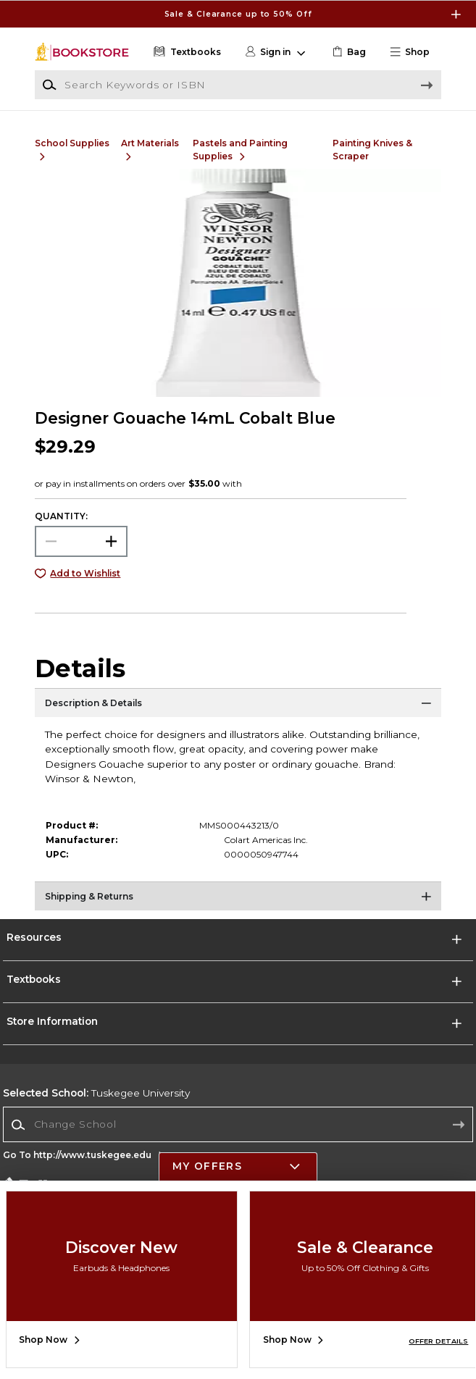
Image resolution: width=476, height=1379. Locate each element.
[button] (414, 52)
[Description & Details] (238, 706)
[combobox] (237, 1125)
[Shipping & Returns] (238, 899)
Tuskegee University (96, 1093)
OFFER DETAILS (438, 1341)
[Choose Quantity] (81, 541)
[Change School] (237, 1124)
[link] (348, 52)
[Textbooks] (185, 52)
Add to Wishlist (85, 573)
